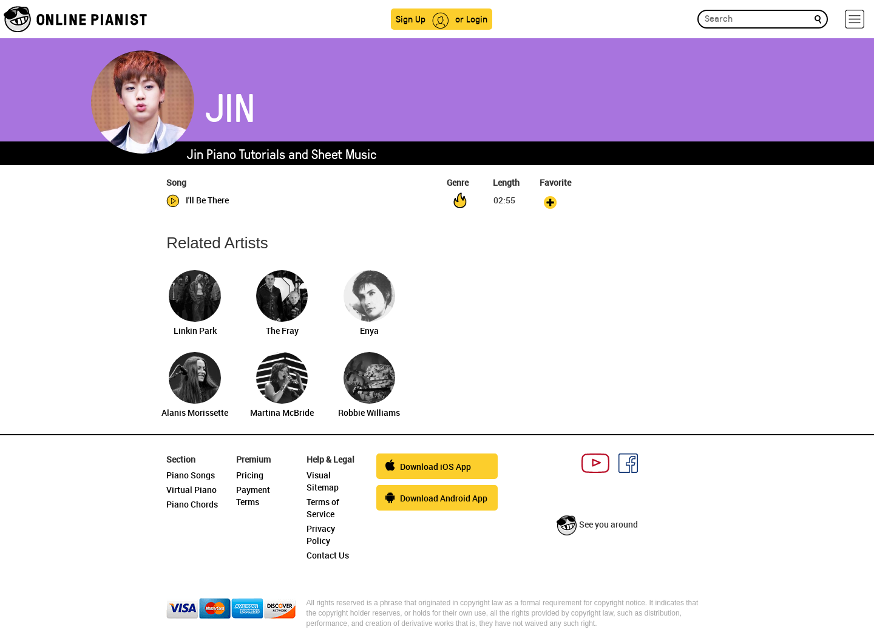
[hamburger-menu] (854, 19)
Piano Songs (190, 475)
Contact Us (328, 555)
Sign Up (410, 18)
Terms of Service (323, 508)
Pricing (249, 475)
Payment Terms (253, 496)
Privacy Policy (321, 534)
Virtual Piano (191, 489)
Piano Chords (192, 504)
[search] (818, 18)
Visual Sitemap (323, 481)
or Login (471, 18)
